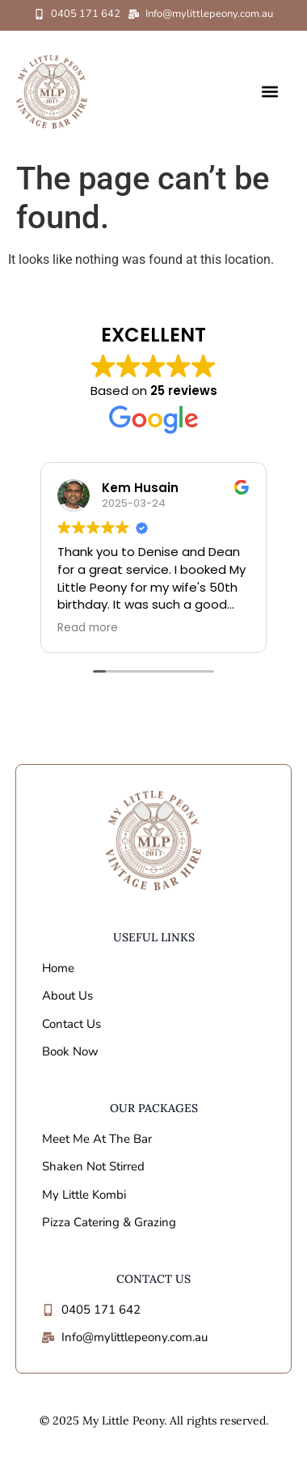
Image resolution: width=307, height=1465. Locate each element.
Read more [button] (87, 628)
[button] (270, 92)
